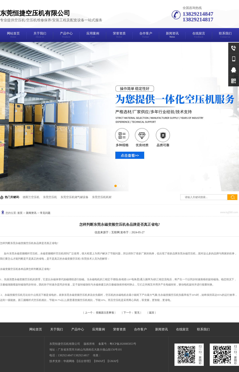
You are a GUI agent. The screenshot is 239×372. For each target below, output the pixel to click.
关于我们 (39, 35)
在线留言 (198, 35)
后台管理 (83, 361)
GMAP (113, 361)
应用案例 (92, 35)
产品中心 (66, 35)
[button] (115, 186)
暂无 (131, 312)
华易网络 (68, 361)
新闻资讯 (172, 35)
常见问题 (45, 212)
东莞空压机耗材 (102, 197)
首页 (20, 212)
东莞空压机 (50, 197)
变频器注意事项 (100, 312)
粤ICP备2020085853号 (123, 343)
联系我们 (225, 35)
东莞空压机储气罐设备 (74, 197)
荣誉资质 (119, 35)
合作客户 (145, 35)
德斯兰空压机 (31, 197)
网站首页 (13, 35)
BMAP (99, 361)
